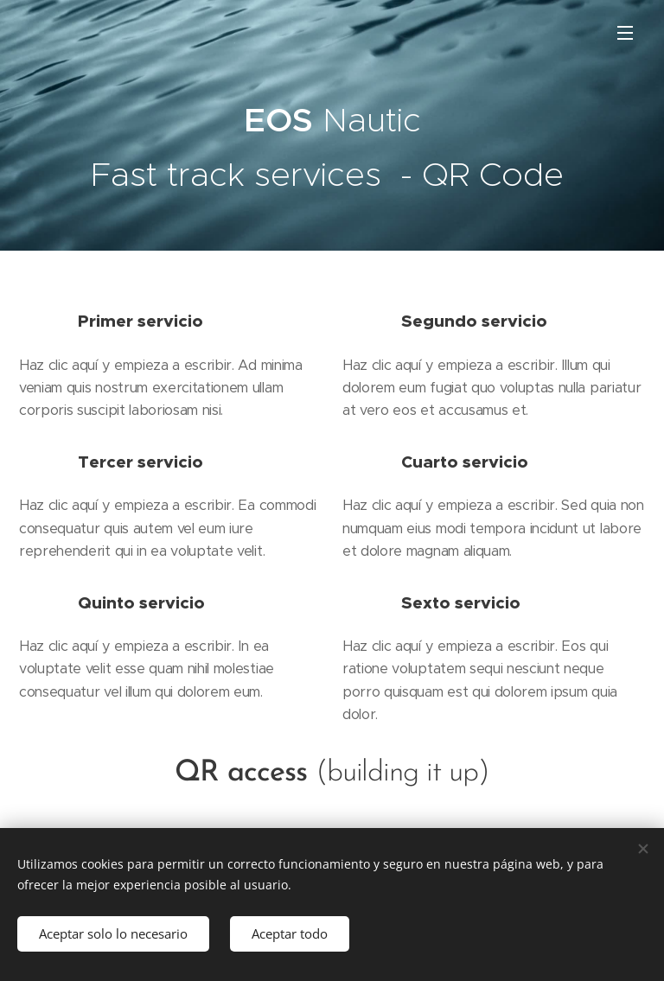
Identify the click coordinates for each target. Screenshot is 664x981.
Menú (625, 33)
